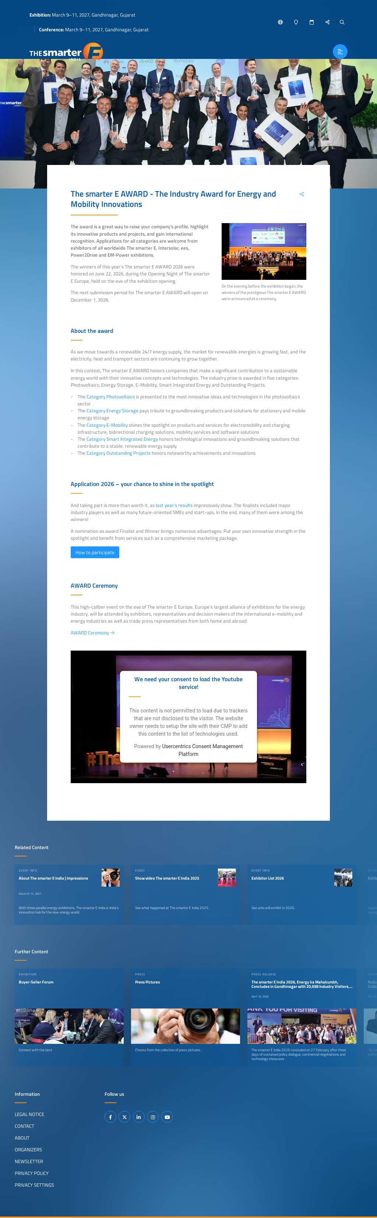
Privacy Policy (32, 1173)
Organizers (28, 1149)
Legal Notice (29, 1114)
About (22, 1137)
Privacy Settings (34, 1185)
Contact (24, 1126)
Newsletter (29, 1161)
